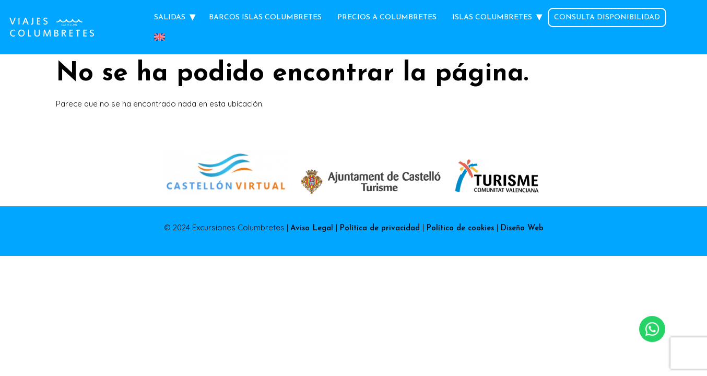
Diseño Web (522, 228)
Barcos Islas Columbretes (265, 17)
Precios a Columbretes (387, 17)
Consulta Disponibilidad (607, 17)
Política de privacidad (380, 228)
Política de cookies (461, 228)
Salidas (169, 17)
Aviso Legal (313, 228)
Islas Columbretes (492, 17)
